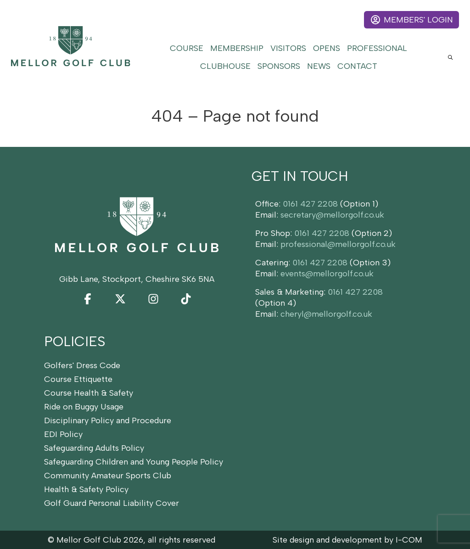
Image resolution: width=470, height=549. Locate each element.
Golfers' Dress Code (82, 365)
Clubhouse (225, 66)
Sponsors (278, 66)
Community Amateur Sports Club (107, 476)
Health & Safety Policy (86, 489)
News (318, 66)
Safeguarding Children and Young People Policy (133, 462)
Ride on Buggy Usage (83, 407)
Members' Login (411, 19)
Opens (326, 48)
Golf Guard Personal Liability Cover (111, 503)
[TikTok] (185, 298)
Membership (236, 48)
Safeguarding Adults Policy (94, 448)
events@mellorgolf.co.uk (327, 274)
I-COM (409, 540)
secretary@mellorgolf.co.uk (332, 215)
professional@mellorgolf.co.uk (338, 244)
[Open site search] (450, 57)
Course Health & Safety (88, 393)
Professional (377, 48)
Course (186, 48)
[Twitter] (120, 298)
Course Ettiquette (78, 379)
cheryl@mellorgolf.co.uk (326, 314)
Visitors (288, 48)
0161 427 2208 (310, 204)
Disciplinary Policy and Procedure (107, 420)
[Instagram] (153, 298)
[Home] (70, 46)
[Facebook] (87, 298)
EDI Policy (63, 434)
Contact (357, 66)
